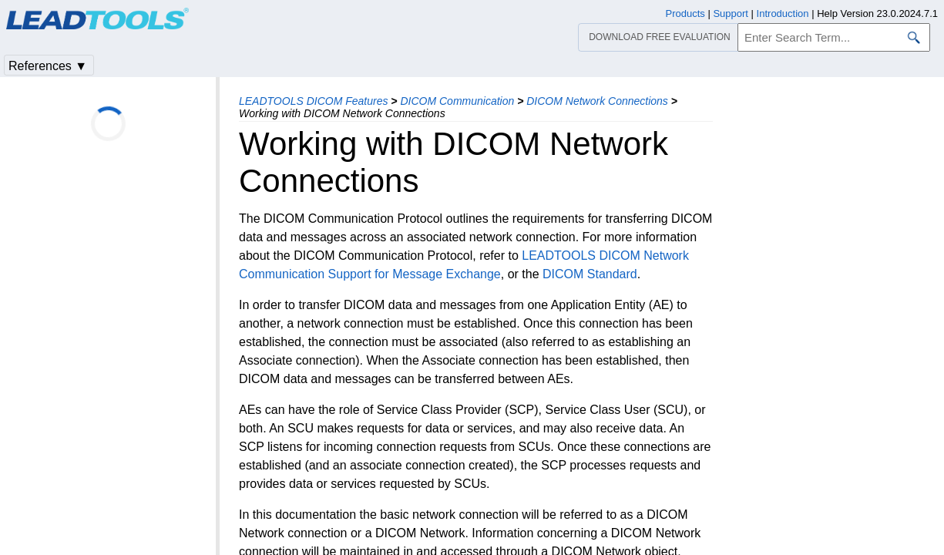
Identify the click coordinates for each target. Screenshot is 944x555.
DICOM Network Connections (597, 101)
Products (685, 13)
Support (730, 13)
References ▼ (47, 65)
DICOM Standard (590, 274)
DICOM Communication (457, 101)
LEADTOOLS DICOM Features (313, 101)
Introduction (783, 13)
